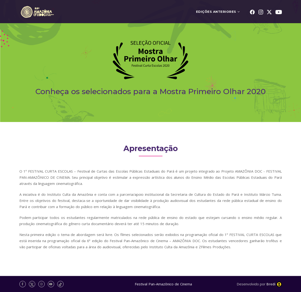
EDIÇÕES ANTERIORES (216, 11)
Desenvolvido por (259, 284)
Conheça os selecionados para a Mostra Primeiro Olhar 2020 (150, 91)
